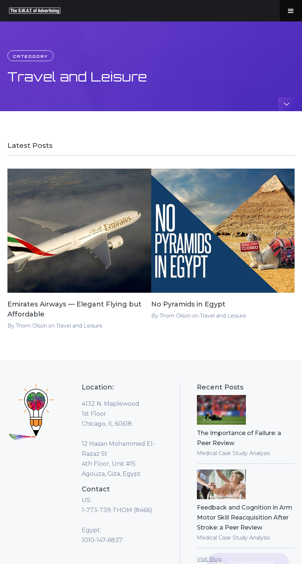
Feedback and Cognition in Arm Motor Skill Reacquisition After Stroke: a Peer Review (244, 517)
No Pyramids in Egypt (188, 304)
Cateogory (30, 56)
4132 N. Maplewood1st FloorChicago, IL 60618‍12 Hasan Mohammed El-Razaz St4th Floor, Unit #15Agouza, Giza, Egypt (118, 438)
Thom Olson (31, 325)
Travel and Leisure (79, 325)
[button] (291, 10)
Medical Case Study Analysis (233, 453)
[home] (35, 10)
